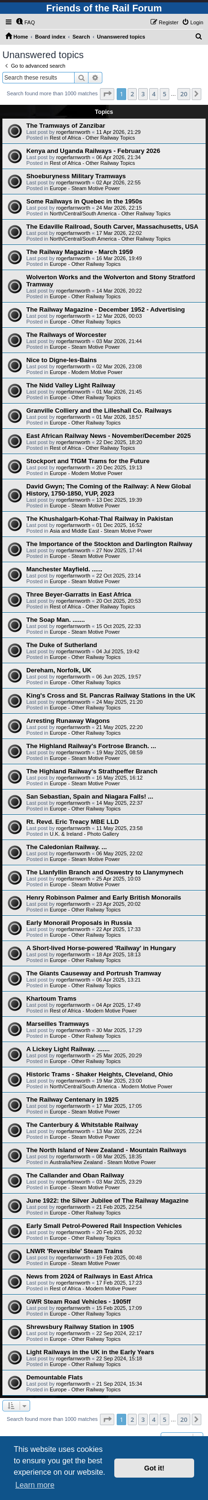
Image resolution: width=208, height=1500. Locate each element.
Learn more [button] (35, 1485)
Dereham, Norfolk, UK (58, 670)
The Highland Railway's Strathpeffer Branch (91, 771)
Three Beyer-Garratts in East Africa (78, 594)
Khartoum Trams (51, 998)
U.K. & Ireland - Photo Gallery (84, 834)
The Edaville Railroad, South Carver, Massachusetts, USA (112, 226)
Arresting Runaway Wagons (68, 720)
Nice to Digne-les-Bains (61, 360)
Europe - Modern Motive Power (86, 372)
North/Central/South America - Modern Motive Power (111, 1086)
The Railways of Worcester (66, 334)
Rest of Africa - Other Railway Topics (92, 138)
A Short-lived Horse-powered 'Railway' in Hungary (101, 948)
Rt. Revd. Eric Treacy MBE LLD (72, 821)
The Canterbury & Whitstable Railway (82, 1124)
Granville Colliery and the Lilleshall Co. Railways (99, 410)
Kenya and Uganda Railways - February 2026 (93, 150)
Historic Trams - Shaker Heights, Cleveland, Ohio (99, 1074)
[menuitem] (25, 22)
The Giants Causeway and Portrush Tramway (93, 973)
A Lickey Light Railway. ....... (67, 1049)
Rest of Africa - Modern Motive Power (93, 1011)
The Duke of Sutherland (61, 645)
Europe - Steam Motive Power (85, 188)
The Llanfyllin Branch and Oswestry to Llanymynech (104, 872)
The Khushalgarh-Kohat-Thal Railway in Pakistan (99, 518)
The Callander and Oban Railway (75, 1175)
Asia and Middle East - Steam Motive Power (101, 531)
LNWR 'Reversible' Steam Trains (74, 1251)
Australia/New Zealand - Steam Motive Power (103, 1162)
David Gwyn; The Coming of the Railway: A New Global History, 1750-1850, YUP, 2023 (108, 490)
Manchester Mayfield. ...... (64, 569)
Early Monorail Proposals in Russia (79, 922)
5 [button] (164, 94)
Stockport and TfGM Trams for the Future (88, 461)
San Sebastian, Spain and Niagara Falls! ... (89, 796)
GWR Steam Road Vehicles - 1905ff (78, 1301)
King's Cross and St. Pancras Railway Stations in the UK (110, 695)
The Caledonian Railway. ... (66, 847)
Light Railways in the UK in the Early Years (90, 1352)
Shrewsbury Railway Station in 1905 (80, 1326)
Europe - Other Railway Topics (85, 264)
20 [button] (183, 94)
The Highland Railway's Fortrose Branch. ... (91, 746)
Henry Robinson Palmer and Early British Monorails (103, 897)
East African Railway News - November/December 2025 (108, 435)
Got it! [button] (154, 1468)
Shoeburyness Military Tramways (76, 176)
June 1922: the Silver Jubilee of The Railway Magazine (107, 1200)
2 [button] (132, 94)
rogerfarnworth (73, 132)
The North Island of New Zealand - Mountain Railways (106, 1150)
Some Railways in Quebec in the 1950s (84, 201)
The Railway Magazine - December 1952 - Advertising (105, 309)
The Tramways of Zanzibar (65, 125)
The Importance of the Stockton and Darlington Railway (109, 543)
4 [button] (153, 94)
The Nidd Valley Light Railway (70, 385)
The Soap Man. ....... (55, 619)
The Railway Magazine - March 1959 (79, 251)
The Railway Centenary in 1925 (72, 1099)
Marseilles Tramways (57, 1023)
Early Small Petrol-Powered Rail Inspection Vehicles (104, 1225)
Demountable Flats (54, 1377)
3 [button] (142, 94)
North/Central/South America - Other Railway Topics (110, 213)
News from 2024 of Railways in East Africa (89, 1276)
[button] (107, 94)
